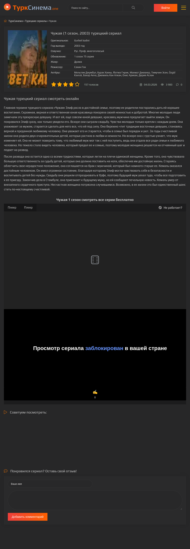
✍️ (95, 394)
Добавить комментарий (28, 516)
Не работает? (170, 207)
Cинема (35, 7)
